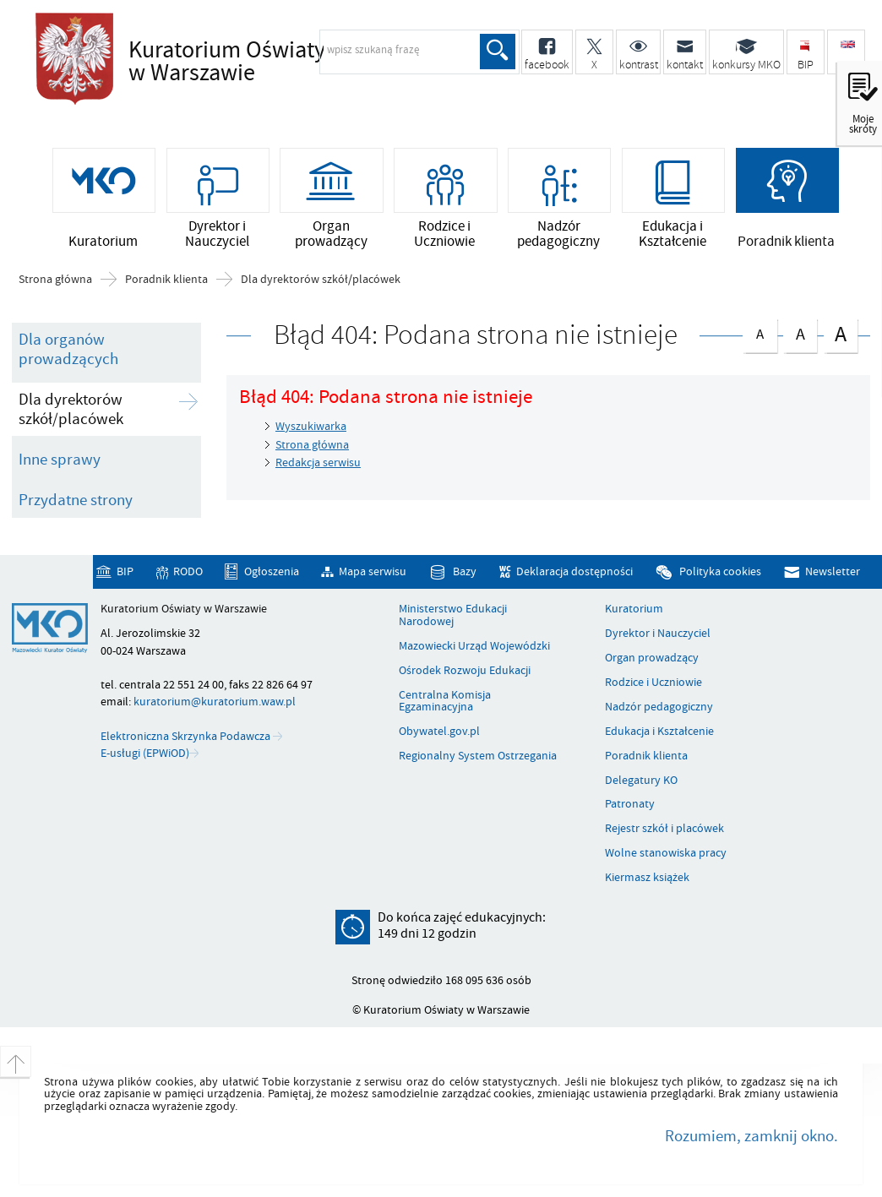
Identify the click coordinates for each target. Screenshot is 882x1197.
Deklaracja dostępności (574, 571)
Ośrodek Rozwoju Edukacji (465, 671)
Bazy (464, 571)
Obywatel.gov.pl (439, 731)
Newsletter (832, 571)
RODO (188, 571)
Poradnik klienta (166, 280)
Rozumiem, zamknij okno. (751, 1136)
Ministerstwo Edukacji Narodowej (453, 615)
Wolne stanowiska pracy (666, 853)
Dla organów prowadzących (68, 349)
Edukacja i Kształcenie (659, 731)
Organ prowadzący (652, 658)
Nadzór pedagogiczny (659, 707)
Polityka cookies (720, 571)
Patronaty (630, 804)
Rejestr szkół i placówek (664, 829)
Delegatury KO (641, 780)
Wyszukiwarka (310, 426)
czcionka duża (841, 334)
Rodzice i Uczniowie (653, 682)
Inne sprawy (60, 459)
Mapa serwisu (372, 571)
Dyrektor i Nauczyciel (657, 633)
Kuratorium (634, 609)
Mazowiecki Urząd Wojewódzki (474, 646)
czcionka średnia (800, 332)
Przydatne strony (76, 500)
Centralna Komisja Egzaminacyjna (445, 701)
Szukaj (497, 51)
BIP (125, 571)
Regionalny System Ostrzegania (478, 756)
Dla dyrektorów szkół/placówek (320, 280)
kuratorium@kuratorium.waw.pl (214, 702)
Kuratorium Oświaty (276, 62)
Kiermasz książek (647, 878)
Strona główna (55, 280)
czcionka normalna (759, 331)
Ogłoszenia (271, 571)
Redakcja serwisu (318, 462)
